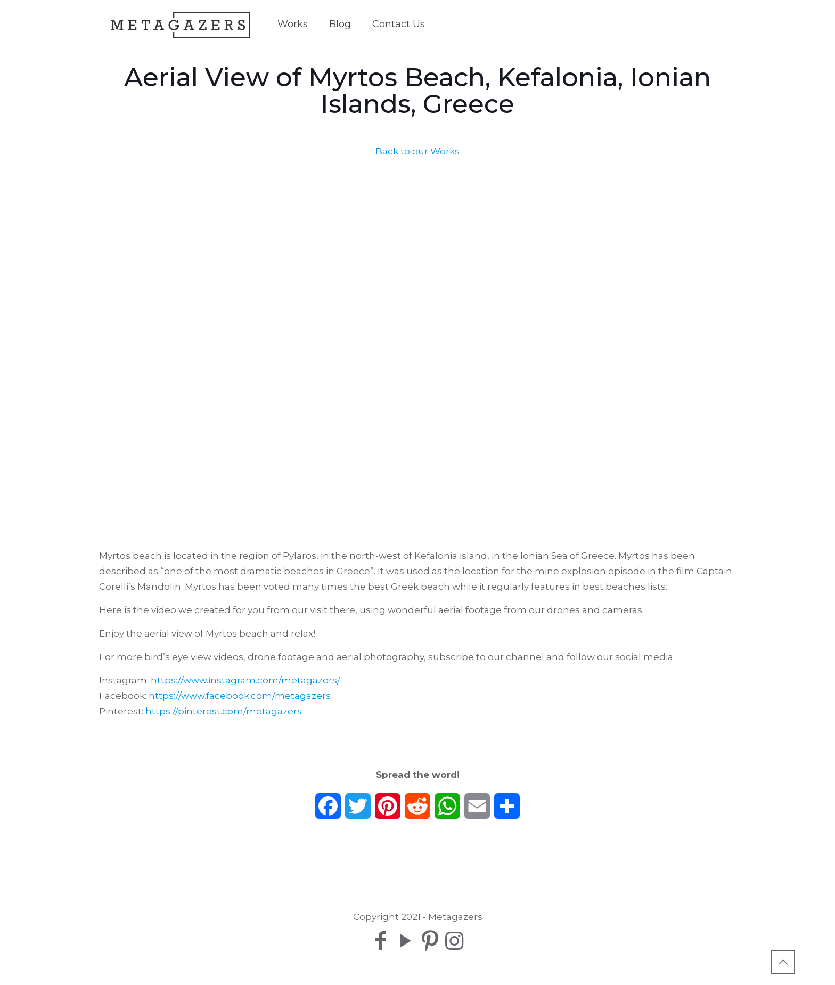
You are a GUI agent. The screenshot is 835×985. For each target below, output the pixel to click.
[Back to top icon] (783, 962)
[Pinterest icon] (429, 940)
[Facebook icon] (380, 940)
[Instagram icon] (454, 940)
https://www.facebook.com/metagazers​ (240, 695)
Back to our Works (417, 151)
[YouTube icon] (405, 940)
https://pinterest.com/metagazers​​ (223, 711)
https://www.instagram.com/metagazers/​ (245, 680)
